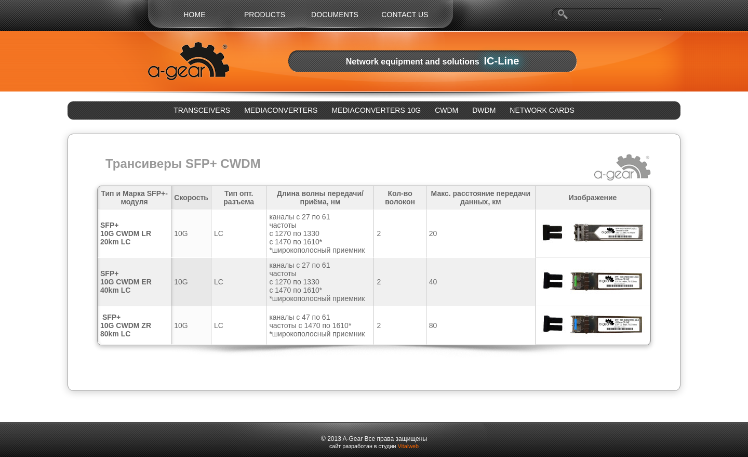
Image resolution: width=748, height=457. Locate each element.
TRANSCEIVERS (201, 110)
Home (194, 14)
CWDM (446, 110)
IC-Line (501, 61)
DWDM (484, 110)
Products (264, 14)
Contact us (404, 14)
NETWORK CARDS (542, 110)
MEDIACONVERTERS (280, 110)
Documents (334, 14)
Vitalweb (408, 446)
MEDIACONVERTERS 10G (376, 110)
